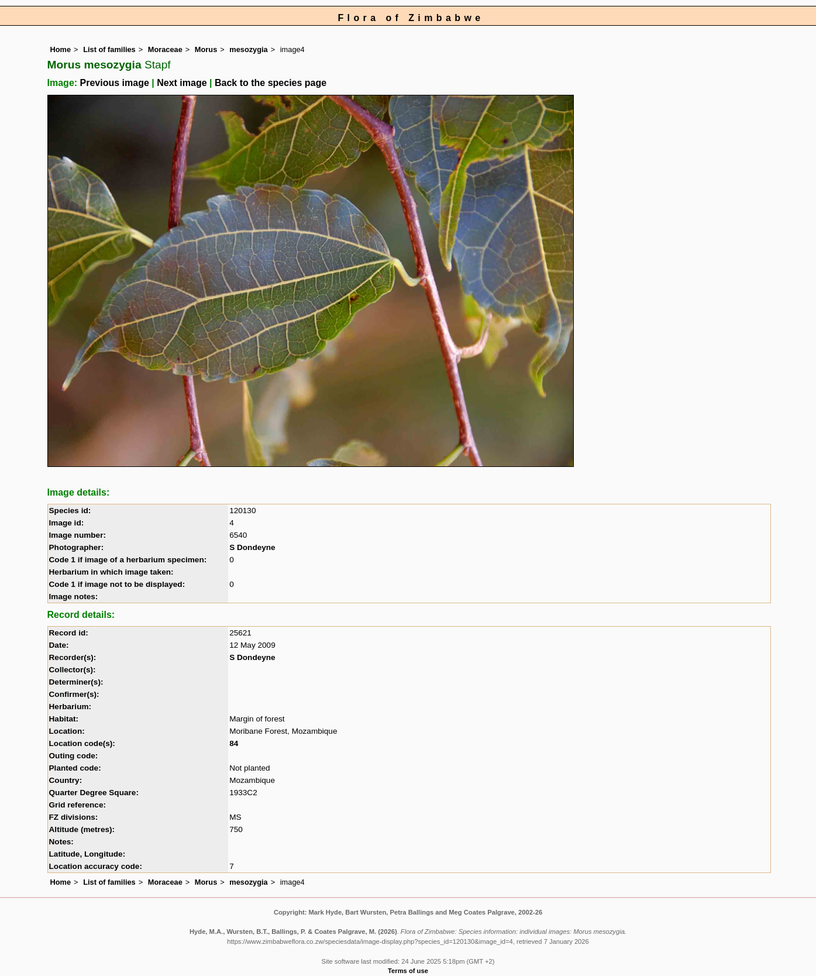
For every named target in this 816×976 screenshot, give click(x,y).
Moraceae (165, 49)
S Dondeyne (252, 547)
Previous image (114, 83)
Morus (206, 49)
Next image (181, 83)
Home (60, 49)
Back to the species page (270, 83)
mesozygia (248, 49)
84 (233, 743)
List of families (109, 49)
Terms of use (408, 970)
